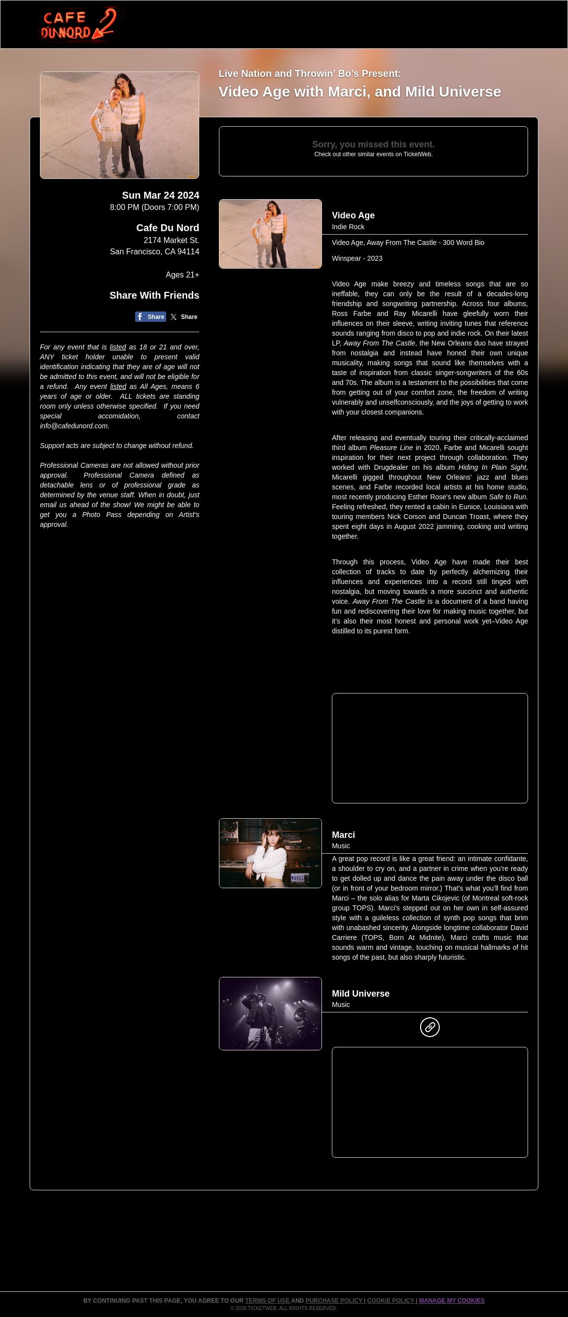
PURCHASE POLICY (335, 1300)
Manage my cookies (452, 1300)
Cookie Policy (391, 1300)
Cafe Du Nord (168, 227)
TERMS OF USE (268, 1300)
